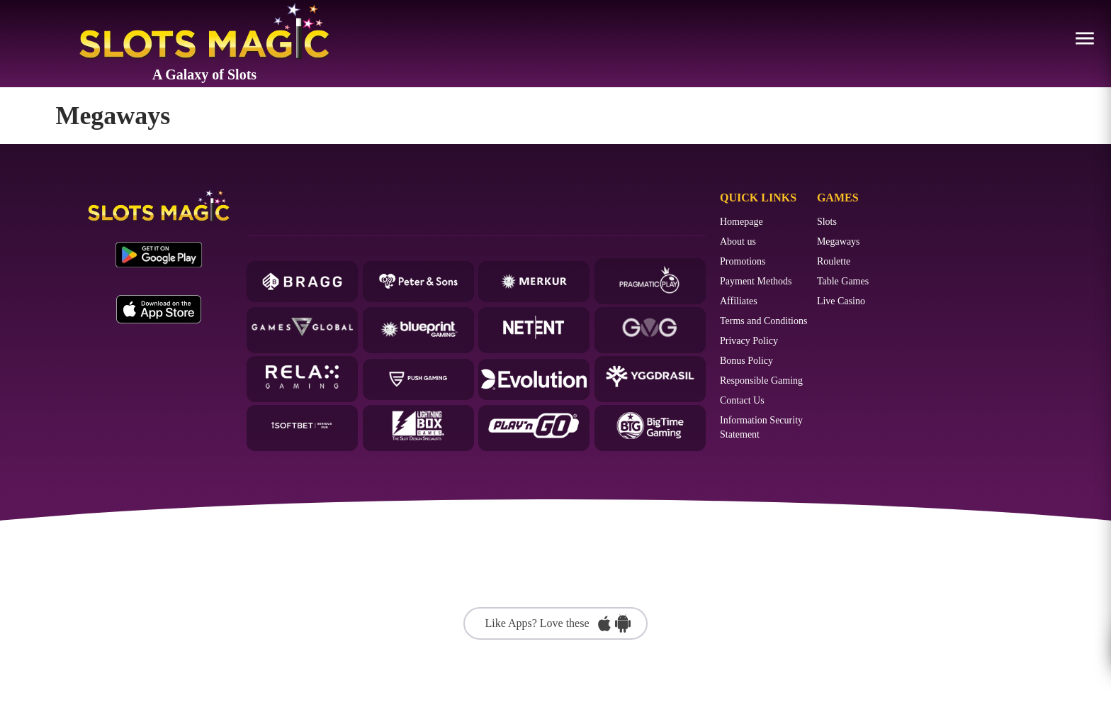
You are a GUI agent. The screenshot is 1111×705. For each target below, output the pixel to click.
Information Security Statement (761, 427)
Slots (827, 221)
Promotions (743, 261)
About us (738, 241)
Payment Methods (756, 281)
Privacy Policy (749, 340)
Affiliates (738, 301)
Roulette (833, 261)
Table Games (843, 281)
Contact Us (742, 400)
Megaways (838, 241)
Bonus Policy (746, 360)
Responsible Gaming (761, 380)
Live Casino (841, 301)
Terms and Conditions (763, 321)
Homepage (741, 221)
